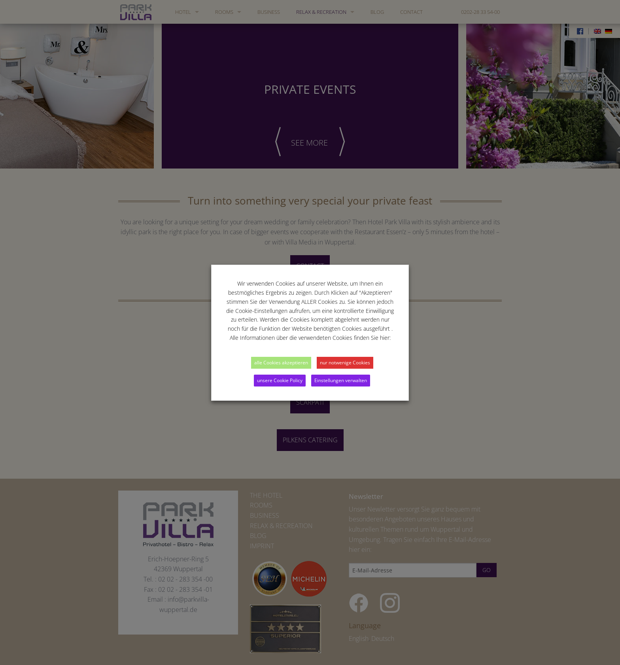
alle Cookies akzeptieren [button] (281, 362)
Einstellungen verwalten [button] (340, 380)
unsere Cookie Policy (279, 380)
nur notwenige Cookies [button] (345, 362)
